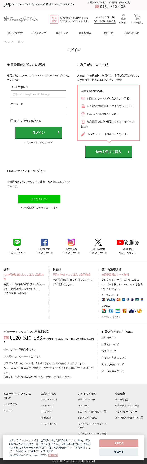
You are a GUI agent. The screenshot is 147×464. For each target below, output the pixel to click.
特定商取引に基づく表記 (127, 405)
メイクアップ (47, 405)
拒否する (119, 452)
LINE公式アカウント (17, 246)
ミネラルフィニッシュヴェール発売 (92, 425)
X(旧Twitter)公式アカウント (98, 246)
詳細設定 (53, 454)
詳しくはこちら (113, 316)
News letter (83, 405)
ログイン (123, 19)
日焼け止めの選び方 (87, 417)
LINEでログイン (39, 199)
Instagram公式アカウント (71, 246)
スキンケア (46, 411)
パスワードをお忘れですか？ (38, 142)
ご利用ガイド (109, 337)
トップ (6, 41)
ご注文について (110, 344)
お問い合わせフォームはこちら (23, 356)
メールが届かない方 (113, 371)
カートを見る (137, 19)
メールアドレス (19, 87)
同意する (119, 443)
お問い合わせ (131, 33)
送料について (109, 351)
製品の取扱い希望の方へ (127, 417)
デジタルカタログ (86, 399)
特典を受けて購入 (108, 152)
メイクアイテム (48, 423)
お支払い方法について (114, 357)
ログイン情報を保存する (27, 120)
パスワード (17, 104)
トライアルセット (49, 399)
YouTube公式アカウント (128, 247)
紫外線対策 (46, 417)
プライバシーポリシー (126, 411)
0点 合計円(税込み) (105, 21)
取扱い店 (108, 33)
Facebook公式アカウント (44, 246)
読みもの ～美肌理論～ (90, 411)
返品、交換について (113, 364)
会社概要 (119, 399)
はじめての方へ (11, 404)
